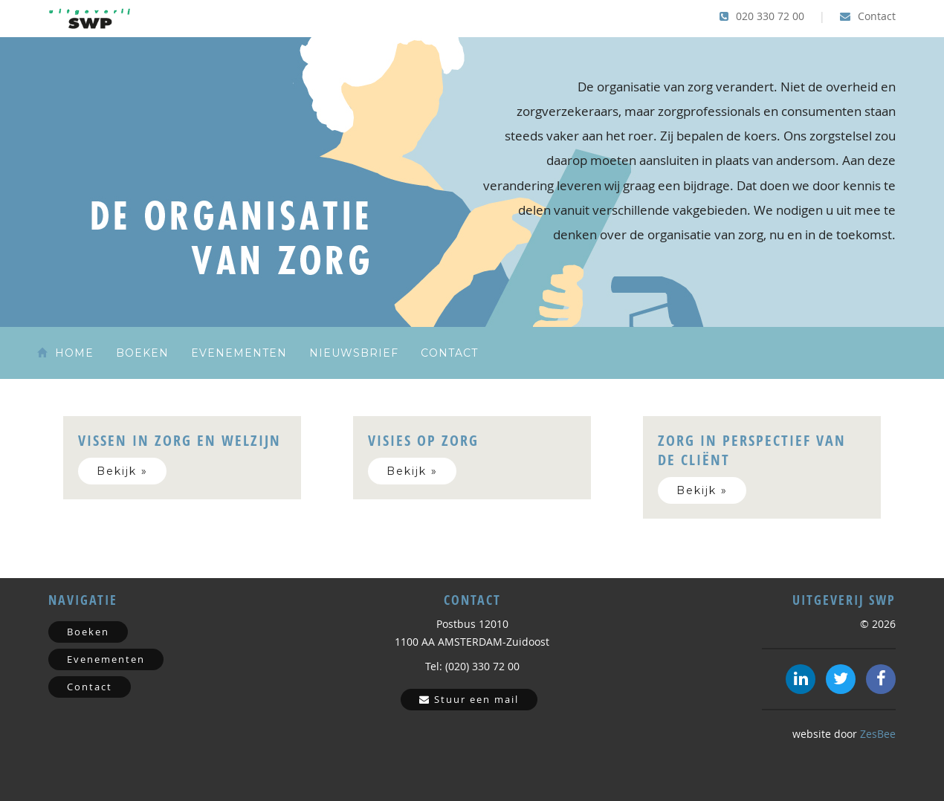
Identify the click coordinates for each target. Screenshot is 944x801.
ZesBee (878, 734)
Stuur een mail (469, 699)
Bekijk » (122, 471)
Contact (868, 16)
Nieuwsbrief (353, 353)
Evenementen (239, 353)
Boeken (142, 353)
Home (65, 353)
